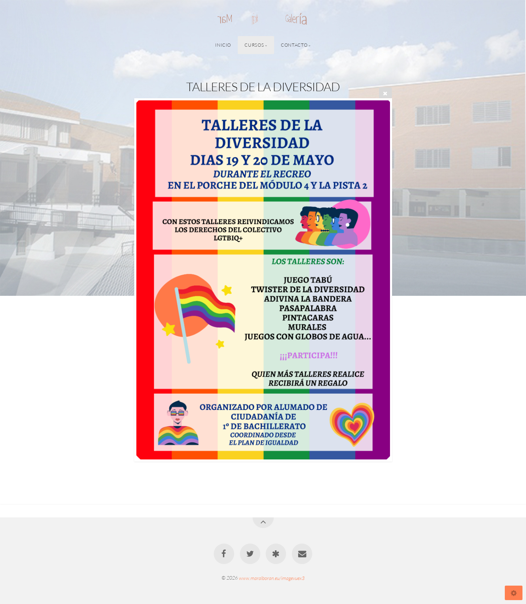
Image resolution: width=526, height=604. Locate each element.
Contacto (294, 45)
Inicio (223, 45)
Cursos (254, 45)
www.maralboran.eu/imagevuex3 (272, 578)
